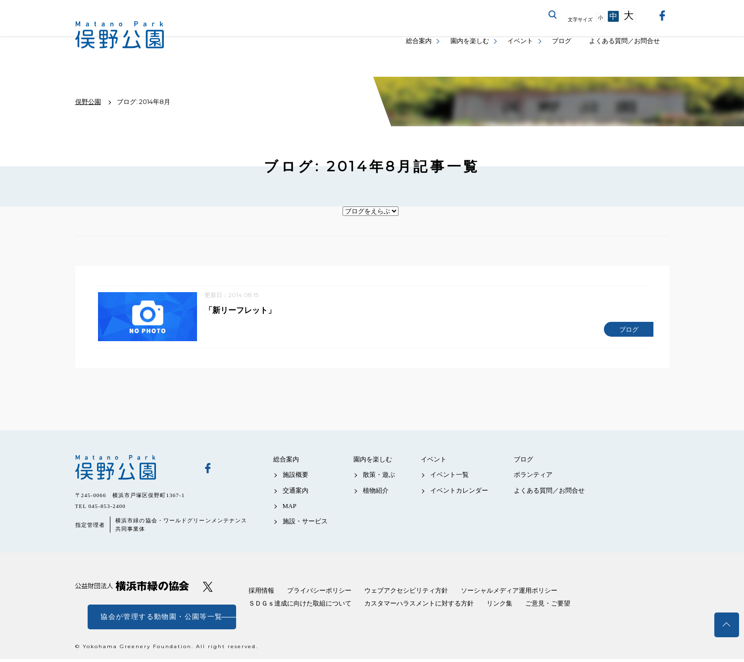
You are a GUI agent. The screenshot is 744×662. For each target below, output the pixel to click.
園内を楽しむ (469, 41)
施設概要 (295, 477)
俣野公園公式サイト (119, 35)
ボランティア (533, 477)
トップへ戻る (726, 624)
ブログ (561, 41)
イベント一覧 (449, 477)
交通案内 (295, 493)
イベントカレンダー (459, 493)
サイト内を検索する (553, 14)
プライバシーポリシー (319, 593)
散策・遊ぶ (379, 477)
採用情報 (261, 593)
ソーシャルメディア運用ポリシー (509, 593)
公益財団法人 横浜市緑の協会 (132, 589)
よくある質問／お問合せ (624, 41)
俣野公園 (132, 470)
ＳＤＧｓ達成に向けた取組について (299, 606)
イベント (520, 41)
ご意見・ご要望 (547, 606)
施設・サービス (305, 524)
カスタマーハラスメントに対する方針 (419, 606)
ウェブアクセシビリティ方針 (406, 593)
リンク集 (499, 606)
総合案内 (419, 41)
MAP (290, 508)
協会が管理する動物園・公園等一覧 (161, 619)
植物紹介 (376, 493)
